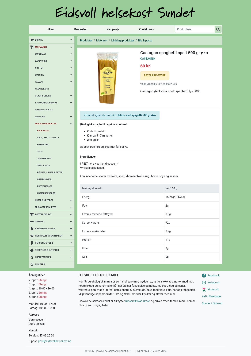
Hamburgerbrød (46, 193)
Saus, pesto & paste (48, 137)
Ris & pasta (43, 130)
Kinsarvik (213, 289)
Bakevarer (41, 61)
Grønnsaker (44, 179)
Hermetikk (43, 144)
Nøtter (39, 68)
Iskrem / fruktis (44, 110)
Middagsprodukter (45, 123)
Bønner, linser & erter (49, 172)
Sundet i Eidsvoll (212, 303)
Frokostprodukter (45, 207)
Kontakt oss (146, 29)
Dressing (40, 116)
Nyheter (40, 264)
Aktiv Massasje (211, 296)
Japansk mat (44, 158)
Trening (39, 221)
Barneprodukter (45, 228)
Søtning (39, 75)
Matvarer (41, 47)
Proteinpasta (44, 186)
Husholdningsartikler (48, 235)
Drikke (39, 39)
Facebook (213, 275)
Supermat (40, 54)
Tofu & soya (43, 165)
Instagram (213, 282)
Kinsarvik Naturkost (137, 301)
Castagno (147, 58)
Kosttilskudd (43, 214)
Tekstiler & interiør (47, 250)
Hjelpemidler (43, 257)
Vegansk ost (42, 89)
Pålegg (39, 82)
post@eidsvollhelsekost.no (54, 341)
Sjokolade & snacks (46, 103)
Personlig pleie (44, 243)
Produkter (80, 29)
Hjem (51, 29)
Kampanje (113, 29)
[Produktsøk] (195, 29)
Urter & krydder (44, 200)
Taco (40, 151)
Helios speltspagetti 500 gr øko (136, 115)
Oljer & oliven (43, 96)
